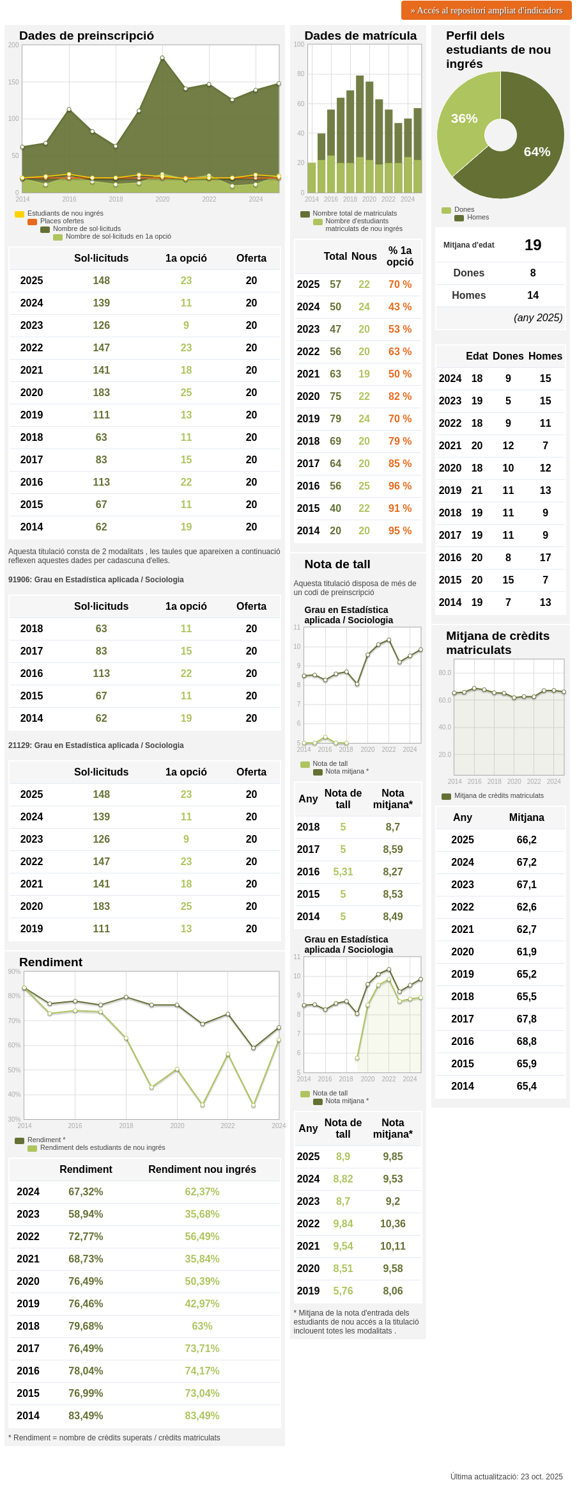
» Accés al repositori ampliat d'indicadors (487, 10)
